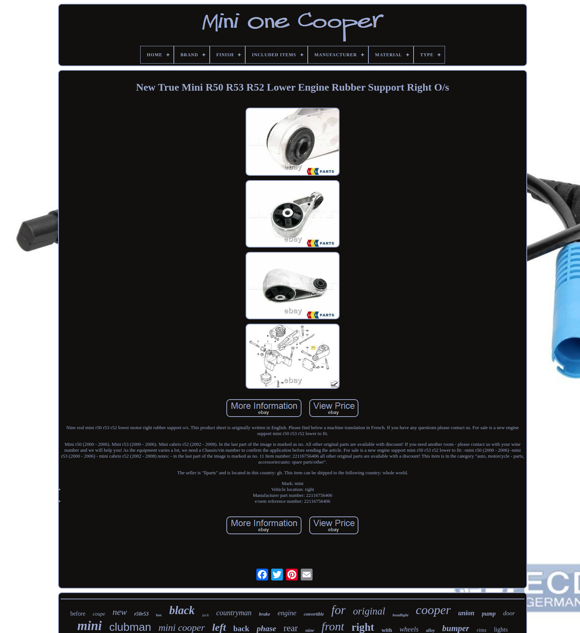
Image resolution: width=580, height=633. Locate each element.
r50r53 (141, 614)
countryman (234, 613)
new (119, 612)
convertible (314, 614)
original (369, 611)
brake (264, 614)
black (182, 610)
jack (205, 615)
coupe (99, 614)
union (466, 613)
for (338, 610)
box (159, 615)
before (77, 613)
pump (489, 613)
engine (286, 613)
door (509, 613)
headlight (400, 615)
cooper (433, 610)
